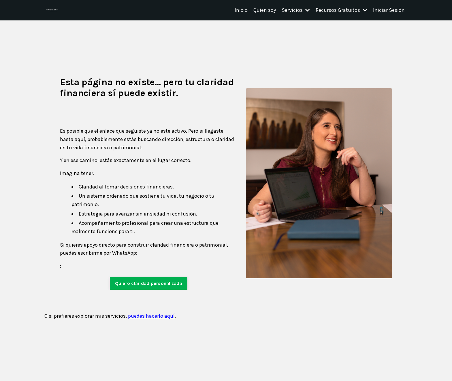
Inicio (241, 10)
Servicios (296, 10)
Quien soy (264, 10)
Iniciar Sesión (389, 10)
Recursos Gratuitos (341, 10)
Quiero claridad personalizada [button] (148, 283)
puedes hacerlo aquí (151, 316)
